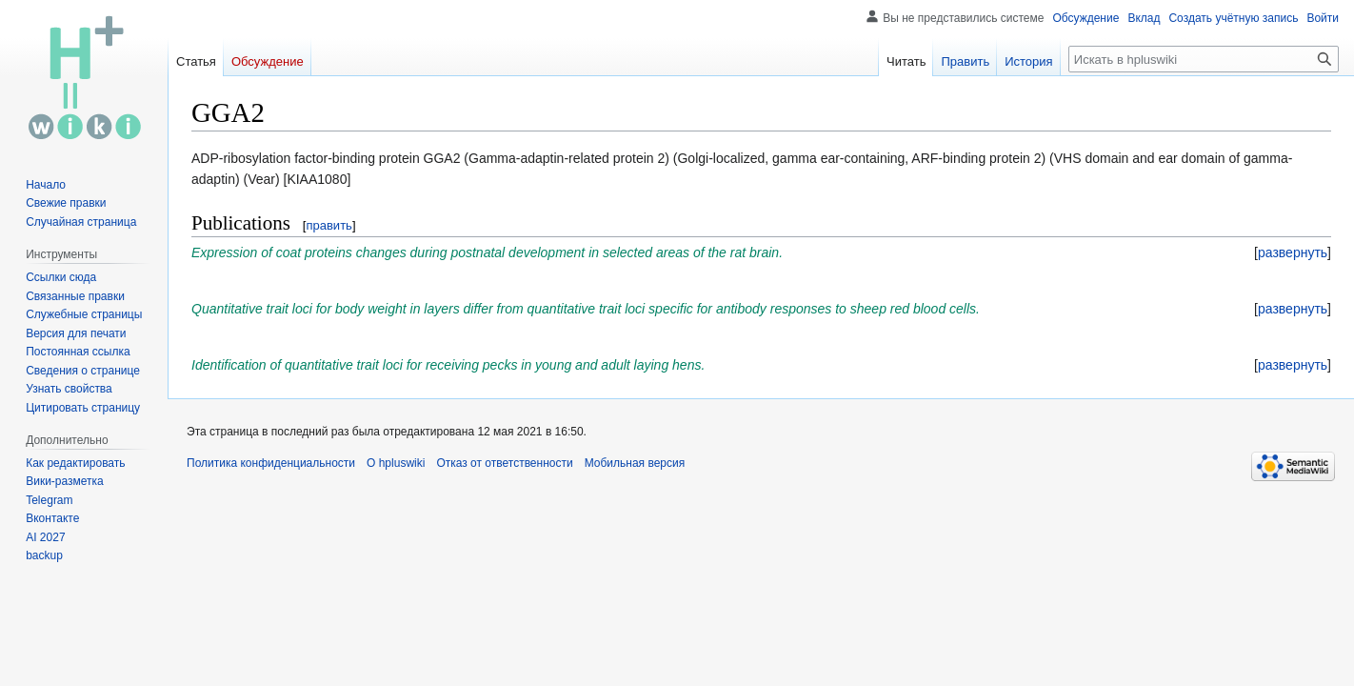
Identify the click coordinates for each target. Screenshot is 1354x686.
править (328, 225)
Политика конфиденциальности (271, 463)
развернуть (1292, 252)
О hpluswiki (396, 463)
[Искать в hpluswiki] (1203, 59)
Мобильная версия (635, 463)
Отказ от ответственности (504, 463)
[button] (1292, 252)
